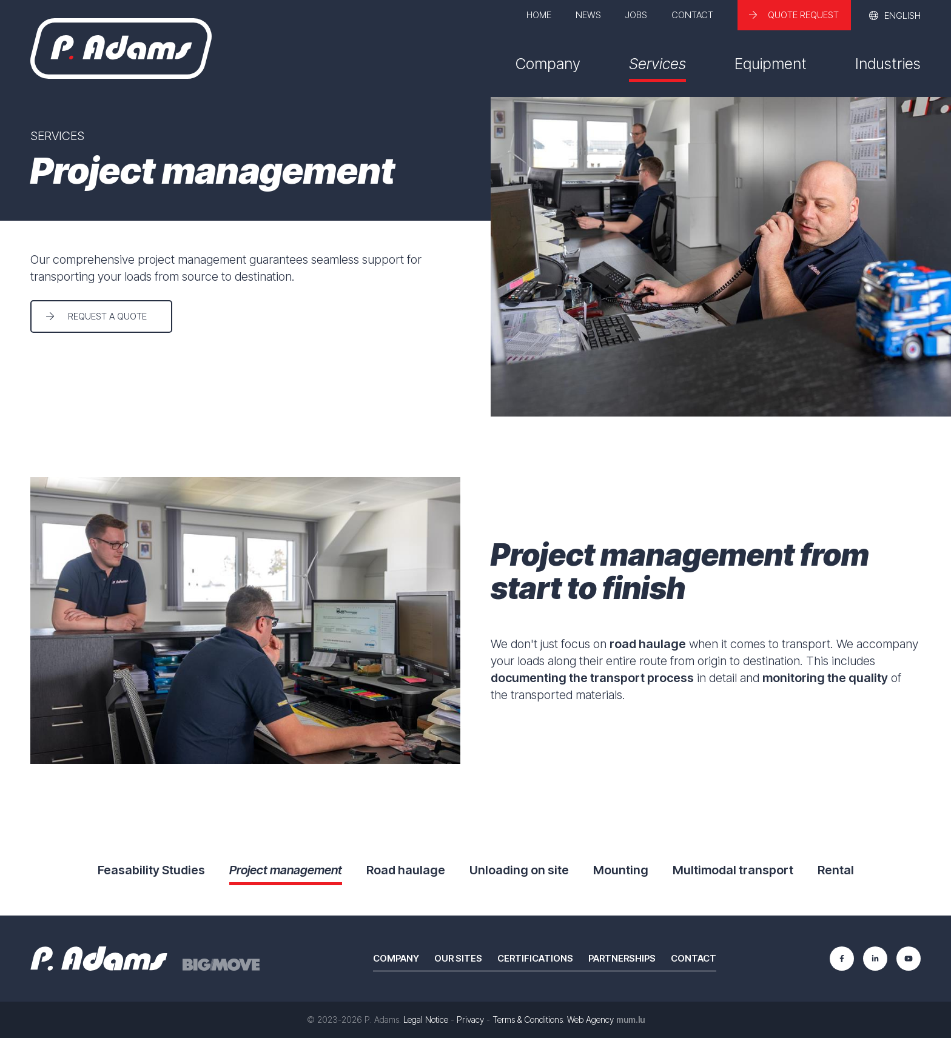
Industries (888, 64)
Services (657, 64)
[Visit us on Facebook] (842, 958)
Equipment (770, 64)
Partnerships (622, 958)
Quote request (803, 15)
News (588, 15)
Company (548, 64)
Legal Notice (425, 1019)
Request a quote (107, 316)
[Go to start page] (121, 48)
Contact (692, 15)
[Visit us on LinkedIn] (875, 958)
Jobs (636, 15)
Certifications (535, 958)
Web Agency (590, 1019)
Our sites (458, 958)
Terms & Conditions (527, 1019)
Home (538, 15)
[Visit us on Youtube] (908, 958)
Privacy (470, 1019)
